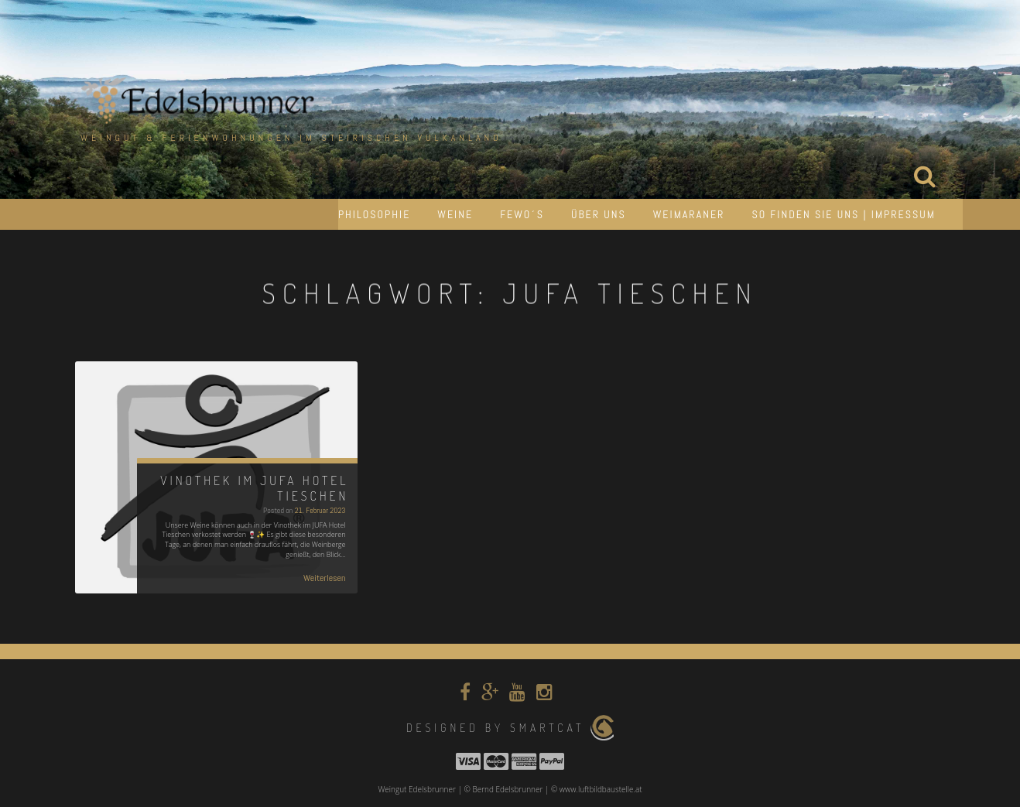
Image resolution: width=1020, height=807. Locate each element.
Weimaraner (689, 214)
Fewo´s (522, 214)
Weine (455, 214)
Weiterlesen (324, 578)
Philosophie (374, 214)
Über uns (598, 214)
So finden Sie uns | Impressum (843, 214)
